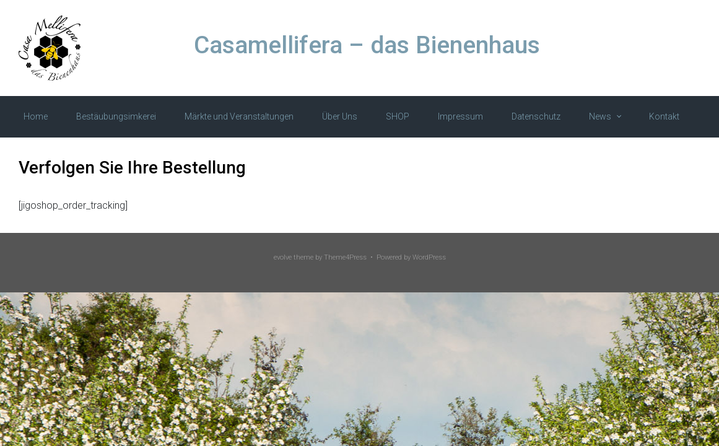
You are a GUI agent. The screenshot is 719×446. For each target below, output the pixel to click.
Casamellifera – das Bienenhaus (367, 45)
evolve (283, 257)
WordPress (429, 257)
